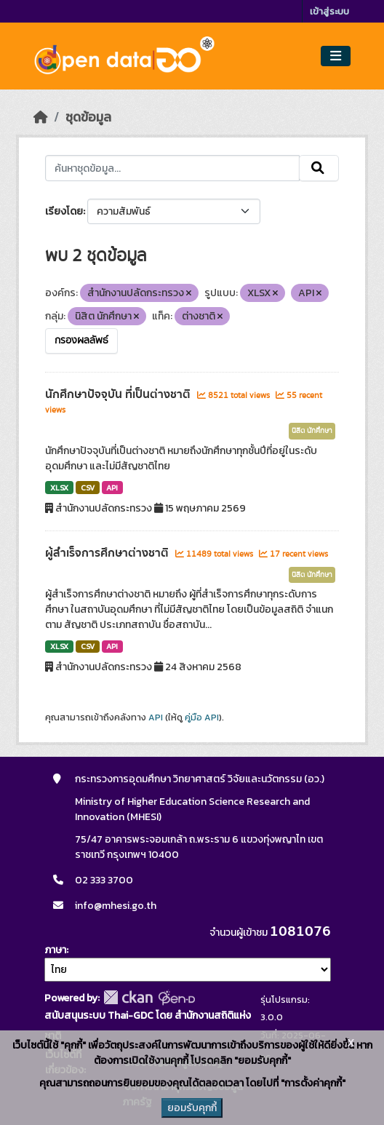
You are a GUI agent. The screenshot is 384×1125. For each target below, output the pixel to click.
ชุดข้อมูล (88, 117)
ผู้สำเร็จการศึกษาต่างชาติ (108, 553)
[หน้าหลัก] (40, 117)
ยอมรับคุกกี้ (192, 1108)
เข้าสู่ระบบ (329, 11)
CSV (88, 487)
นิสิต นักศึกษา (312, 431)
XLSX (59, 487)
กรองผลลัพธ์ (81, 340)
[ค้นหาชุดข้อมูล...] (172, 168)
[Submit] (319, 168)
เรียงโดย (64, 211)
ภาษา (55, 950)
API (112, 487)
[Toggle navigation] (336, 56)
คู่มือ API (202, 717)
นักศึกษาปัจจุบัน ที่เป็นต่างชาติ (119, 394)
